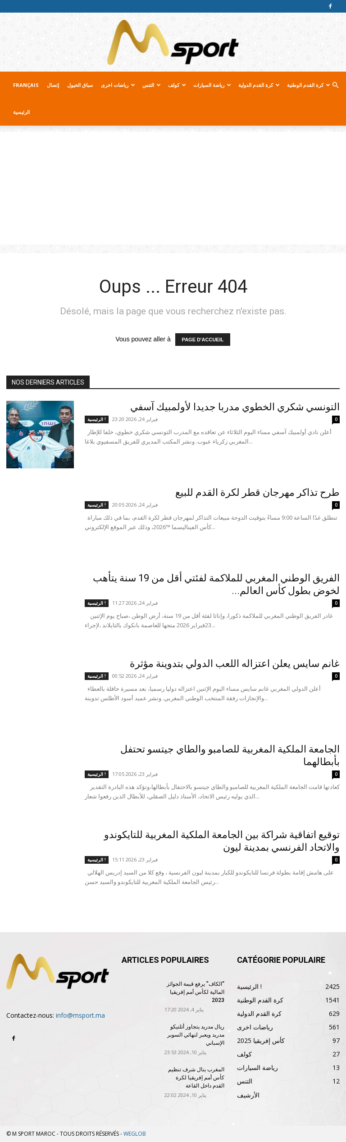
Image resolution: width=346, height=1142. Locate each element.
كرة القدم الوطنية (308, 85)
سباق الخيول (80, 85)
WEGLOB (134, 1133)
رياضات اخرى (118, 85)
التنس (151, 85)
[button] (335, 85)
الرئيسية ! (96, 419)
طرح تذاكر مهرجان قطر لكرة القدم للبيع (257, 492)
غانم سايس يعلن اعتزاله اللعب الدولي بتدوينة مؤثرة (235, 663)
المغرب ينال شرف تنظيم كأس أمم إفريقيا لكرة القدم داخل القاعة (196, 1077)
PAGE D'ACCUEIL (203, 339)
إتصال (53, 85)
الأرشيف (248, 1095)
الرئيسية (21, 112)
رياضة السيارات (212, 85)
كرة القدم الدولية (259, 85)
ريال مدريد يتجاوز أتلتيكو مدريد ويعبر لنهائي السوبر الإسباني (195, 1035)
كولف (177, 85)
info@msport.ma (80, 1015)
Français (26, 85)
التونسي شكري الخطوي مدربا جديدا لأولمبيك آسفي (235, 406)
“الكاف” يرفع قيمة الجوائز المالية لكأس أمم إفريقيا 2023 (195, 992)
